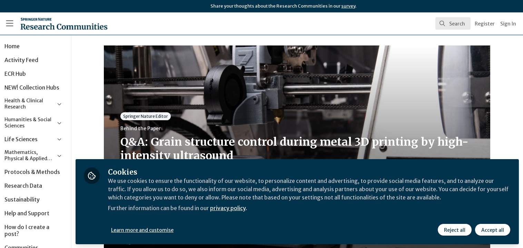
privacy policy (246, 208)
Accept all (492, 230)
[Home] (55, 23)
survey (348, 6)
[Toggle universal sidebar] (9, 23)
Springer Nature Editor (154, 116)
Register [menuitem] (485, 24)
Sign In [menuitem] (508, 24)
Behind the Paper (149, 128)
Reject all (454, 230)
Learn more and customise (159, 230)
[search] (453, 23)
